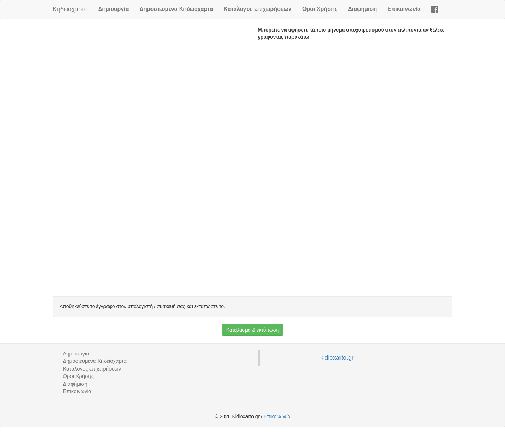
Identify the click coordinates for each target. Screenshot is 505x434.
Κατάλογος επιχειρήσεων (258, 9)
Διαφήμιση (362, 9)
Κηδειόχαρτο (70, 9)
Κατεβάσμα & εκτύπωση (252, 330)
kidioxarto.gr (337, 357)
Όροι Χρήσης (319, 9)
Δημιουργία (113, 9)
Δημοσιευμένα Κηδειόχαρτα (176, 9)
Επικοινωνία (404, 9)
